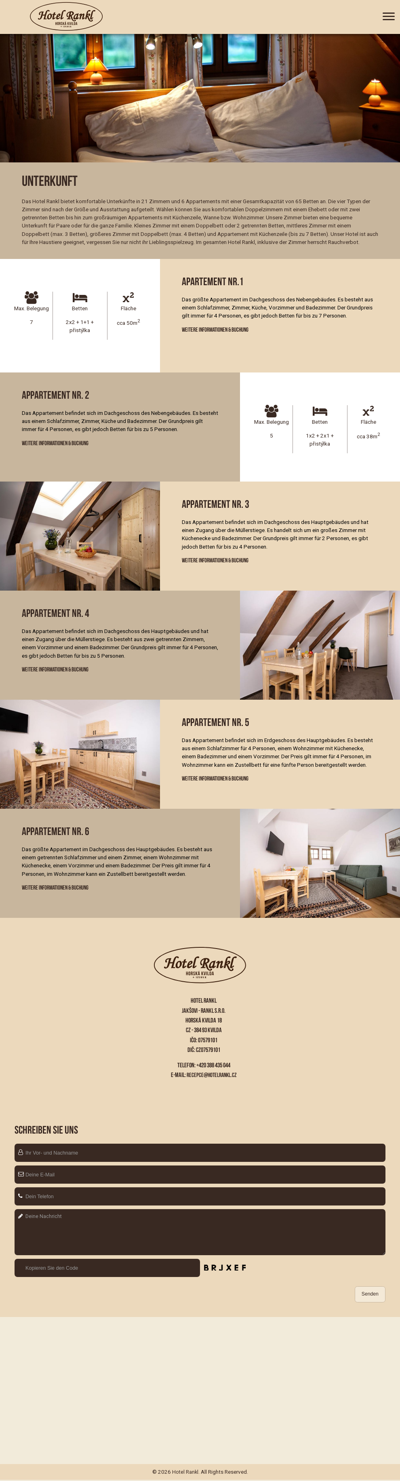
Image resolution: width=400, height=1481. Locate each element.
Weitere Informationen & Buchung (218, 329)
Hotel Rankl (185, 1473)
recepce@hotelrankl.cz (211, 1074)
